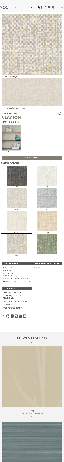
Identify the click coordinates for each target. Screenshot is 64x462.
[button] (60, 113)
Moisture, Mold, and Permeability (12, 297)
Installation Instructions (15, 301)
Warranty (7, 304)
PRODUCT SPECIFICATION (13, 308)
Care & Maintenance (12, 293)
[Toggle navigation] (62, 7)
